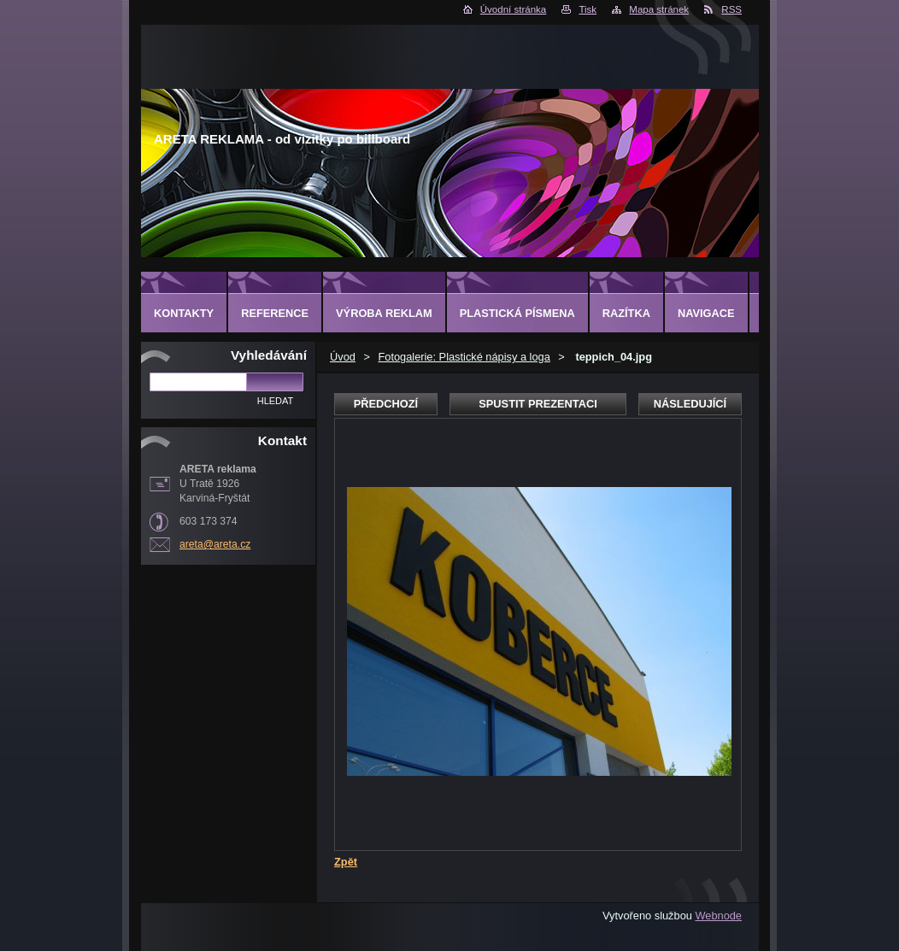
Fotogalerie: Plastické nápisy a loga (463, 356)
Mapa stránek (659, 9)
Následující (690, 403)
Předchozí (386, 403)
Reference (274, 313)
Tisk (587, 9)
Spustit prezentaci (537, 403)
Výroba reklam (384, 313)
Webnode (718, 915)
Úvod (342, 356)
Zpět (345, 861)
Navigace (706, 313)
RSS (731, 9)
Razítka (626, 313)
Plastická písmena (517, 313)
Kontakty (184, 313)
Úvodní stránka (513, 9)
